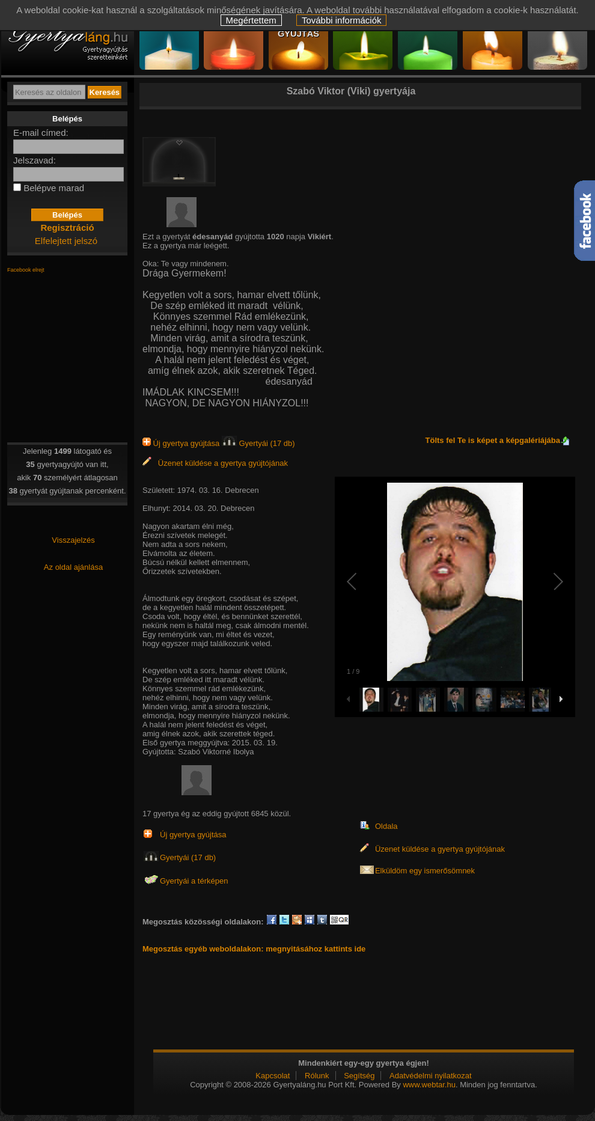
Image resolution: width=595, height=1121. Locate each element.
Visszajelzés (73, 540)
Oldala (386, 826)
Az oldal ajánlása (73, 567)
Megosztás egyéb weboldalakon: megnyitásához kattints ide (253, 948)
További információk (342, 20)
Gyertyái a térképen (194, 880)
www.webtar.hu (429, 1084)
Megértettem (251, 20)
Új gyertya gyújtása (182, 443)
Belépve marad (53, 188)
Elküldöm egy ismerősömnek (425, 870)
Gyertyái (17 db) (258, 443)
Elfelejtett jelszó (66, 241)
